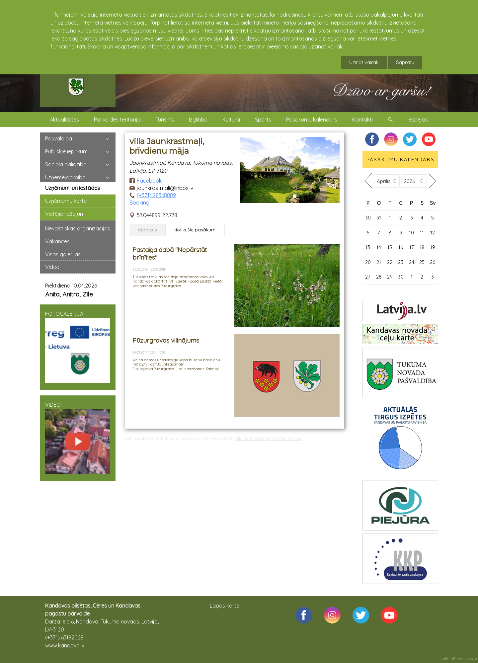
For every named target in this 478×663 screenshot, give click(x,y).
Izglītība (198, 119)
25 (422, 262)
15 (389, 247)
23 (400, 262)
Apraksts (147, 230)
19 (432, 247)
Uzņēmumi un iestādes (72, 188)
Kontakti (362, 119)
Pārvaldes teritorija (117, 119)
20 (368, 262)
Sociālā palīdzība (66, 164)
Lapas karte (224, 605)
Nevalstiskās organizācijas (77, 228)
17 (411, 247)
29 (390, 277)
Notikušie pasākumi (195, 230)
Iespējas (418, 119)
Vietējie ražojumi (65, 213)
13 (367, 247)
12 (432, 232)
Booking (139, 202)
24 (411, 262)
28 (379, 277)
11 (422, 232)
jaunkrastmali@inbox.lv (165, 188)
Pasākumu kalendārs (311, 119)
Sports (263, 119)
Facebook (149, 180)
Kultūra (231, 119)
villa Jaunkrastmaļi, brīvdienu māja (268, 438)
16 (400, 247)
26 (432, 262)
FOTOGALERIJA (77, 346)
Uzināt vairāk (364, 62)
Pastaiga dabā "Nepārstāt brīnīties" (169, 253)
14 (378, 247)
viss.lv (471, 658)
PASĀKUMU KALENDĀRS (400, 159)
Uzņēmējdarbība (65, 177)
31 (378, 217)
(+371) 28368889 (156, 195)
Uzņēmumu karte (66, 201)
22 (389, 262)
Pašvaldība (58, 138)
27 (367, 277)
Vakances (57, 241)
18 (422, 247)
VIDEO (77, 437)
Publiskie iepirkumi (67, 151)
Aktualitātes (64, 119)
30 (368, 217)
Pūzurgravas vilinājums (165, 340)
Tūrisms (165, 119)
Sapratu (405, 62)
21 (378, 262)
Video (52, 267)
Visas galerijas (63, 254)
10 (411, 232)
